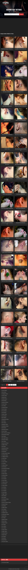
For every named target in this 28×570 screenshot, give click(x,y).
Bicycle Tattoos (4, 431)
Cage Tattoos (4, 451)
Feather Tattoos (4, 531)
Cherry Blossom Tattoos (6, 468)
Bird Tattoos (4, 436)
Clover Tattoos (4, 480)
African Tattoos (4, 390)
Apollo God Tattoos (5, 402)
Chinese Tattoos (4, 473)
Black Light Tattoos (5, 437)
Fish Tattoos (4, 536)
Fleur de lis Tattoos (5, 541)
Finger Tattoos (4, 534)
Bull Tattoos (4, 446)
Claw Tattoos (4, 476)
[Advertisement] (14, 25)
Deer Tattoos (4, 497)
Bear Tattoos (4, 422)
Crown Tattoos (4, 492)
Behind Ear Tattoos (5, 424)
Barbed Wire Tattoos (5, 419)
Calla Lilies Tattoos (5, 454)
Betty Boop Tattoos (5, 429)
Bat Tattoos (4, 420)
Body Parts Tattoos (5, 439)
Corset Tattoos (4, 483)
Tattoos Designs (17, 568)
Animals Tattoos (4, 398)
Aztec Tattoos (4, 415)
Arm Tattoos (4, 405)
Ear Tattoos (4, 517)
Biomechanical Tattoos (5, 434)
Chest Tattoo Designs (5, 562)
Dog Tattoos (4, 505)
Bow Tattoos (4, 441)
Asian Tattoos (4, 412)
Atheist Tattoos (4, 414)
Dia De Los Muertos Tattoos (6, 502)
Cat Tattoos (4, 463)
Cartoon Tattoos (4, 461)
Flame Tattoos (4, 539)
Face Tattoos (4, 526)
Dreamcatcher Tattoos (5, 514)
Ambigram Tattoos (5, 393)
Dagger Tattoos (4, 493)
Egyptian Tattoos (4, 519)
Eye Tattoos (4, 524)
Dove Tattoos (4, 509)
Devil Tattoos (4, 500)
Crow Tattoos (4, 490)
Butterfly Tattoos (4, 449)
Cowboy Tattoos (4, 485)
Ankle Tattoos (4, 400)
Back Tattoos (4, 417)
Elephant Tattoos (4, 522)
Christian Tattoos (4, 475)
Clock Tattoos (4, 478)
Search (21, 14)
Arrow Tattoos (4, 410)
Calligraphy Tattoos (5, 456)
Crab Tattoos (4, 487)
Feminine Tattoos (4, 532)
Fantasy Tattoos (4, 529)
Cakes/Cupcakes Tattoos (6, 453)
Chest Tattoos (4, 471)
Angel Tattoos (4, 397)
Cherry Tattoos (4, 470)
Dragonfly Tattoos (5, 512)
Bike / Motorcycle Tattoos (6, 432)
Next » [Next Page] (15, 384)
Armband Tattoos (5, 407)
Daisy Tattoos (4, 495)
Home (10, 11)
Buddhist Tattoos (4, 444)
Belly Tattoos (4, 427)
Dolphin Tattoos (4, 507)
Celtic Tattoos (4, 466)
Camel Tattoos (4, 458)
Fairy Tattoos (4, 527)
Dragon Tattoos (4, 510)
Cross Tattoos (4, 488)
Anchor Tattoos (4, 395)
